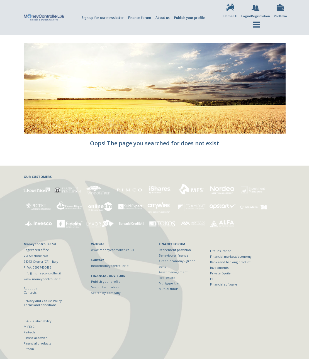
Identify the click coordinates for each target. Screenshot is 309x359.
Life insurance (220, 251)
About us (162, 17)
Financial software (223, 284)
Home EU (230, 16)
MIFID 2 (29, 326)
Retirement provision (175, 250)
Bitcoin (29, 349)
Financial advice (35, 338)
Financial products (37, 343)
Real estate (167, 278)
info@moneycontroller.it (109, 266)
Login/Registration (255, 16)
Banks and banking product (230, 262)
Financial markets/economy (231, 256)
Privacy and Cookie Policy (43, 301)
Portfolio (280, 16)
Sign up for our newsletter (103, 17)
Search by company (106, 293)
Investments (219, 267)
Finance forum (139, 17)
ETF (212, 279)
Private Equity (220, 273)
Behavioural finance (173, 255)
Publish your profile (189, 17)
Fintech (29, 332)
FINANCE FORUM (172, 244)
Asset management (173, 272)
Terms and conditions (40, 305)
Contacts (30, 292)
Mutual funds (168, 289)
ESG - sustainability (38, 321)
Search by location (105, 287)
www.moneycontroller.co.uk (112, 250)
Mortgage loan (169, 283)
